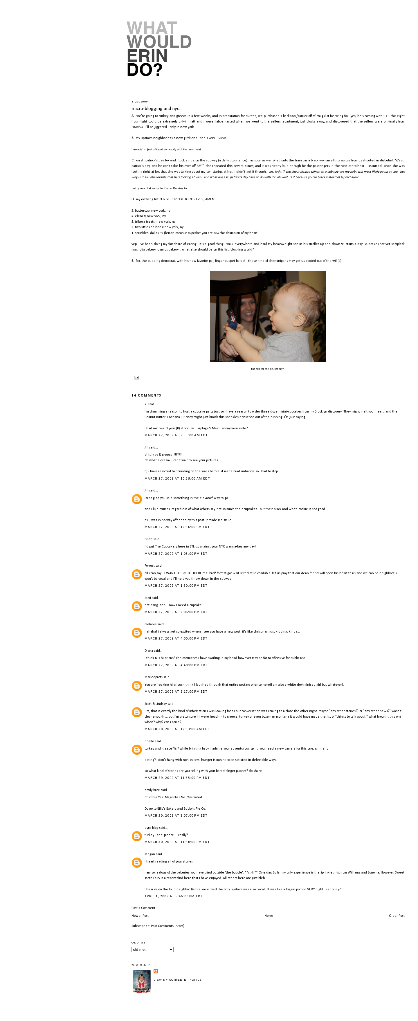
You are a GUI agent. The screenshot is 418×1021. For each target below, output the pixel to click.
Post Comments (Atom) (167, 926)
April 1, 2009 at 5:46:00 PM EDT (173, 896)
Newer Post (140, 916)
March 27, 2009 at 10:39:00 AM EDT (177, 478)
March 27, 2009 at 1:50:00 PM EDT (176, 586)
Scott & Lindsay (156, 704)
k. (146, 404)
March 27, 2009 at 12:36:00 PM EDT (177, 527)
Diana (149, 651)
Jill (146, 447)
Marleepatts (154, 677)
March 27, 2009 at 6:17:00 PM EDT (176, 692)
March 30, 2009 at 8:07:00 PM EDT (176, 815)
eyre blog (151, 828)
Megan (150, 854)
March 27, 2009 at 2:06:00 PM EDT (176, 612)
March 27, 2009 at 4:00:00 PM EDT (176, 638)
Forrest (150, 566)
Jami (148, 598)
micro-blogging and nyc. (155, 108)
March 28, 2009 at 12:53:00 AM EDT (177, 729)
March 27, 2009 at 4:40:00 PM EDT (176, 665)
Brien (148, 539)
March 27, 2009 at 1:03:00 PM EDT (176, 554)
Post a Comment (143, 908)
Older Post (397, 916)
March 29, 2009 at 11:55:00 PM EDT (177, 778)
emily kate (152, 790)
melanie (151, 624)
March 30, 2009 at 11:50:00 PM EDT (177, 842)
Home (269, 916)
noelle (149, 741)
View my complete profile (177, 979)
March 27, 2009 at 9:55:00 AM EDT (176, 435)
